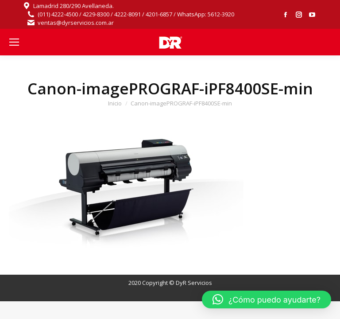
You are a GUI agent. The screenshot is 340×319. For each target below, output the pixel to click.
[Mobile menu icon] (14, 42)
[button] (266, 299)
